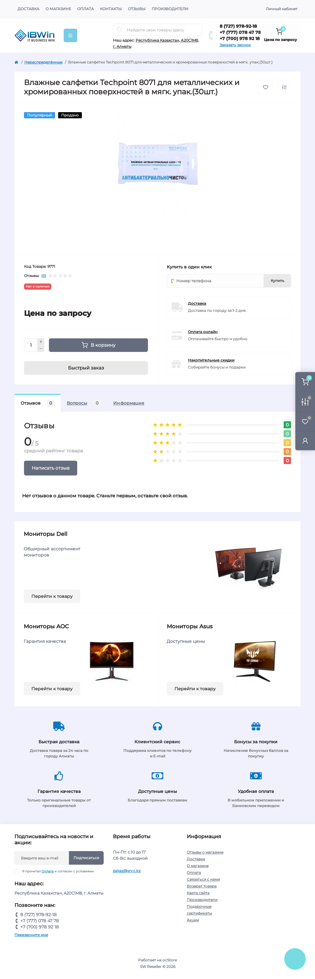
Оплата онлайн (202, 331)
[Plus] (41, 341)
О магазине (58, 8)
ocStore (169, 960)
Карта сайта (198, 893)
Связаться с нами (203, 879)
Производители (170, 8)
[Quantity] (31, 345)
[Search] (119, 30)
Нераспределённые (43, 62)
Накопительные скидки (211, 360)
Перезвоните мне (31, 934)
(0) (43, 276)
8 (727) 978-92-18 (238, 26)
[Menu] (70, 35)
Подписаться (86, 857)
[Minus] (41, 348)
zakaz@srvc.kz (127, 870)
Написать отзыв (51, 468)
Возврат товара (202, 886)
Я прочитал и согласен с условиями (58, 871)
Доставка (28, 8)
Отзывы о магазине (205, 852)
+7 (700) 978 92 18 (240, 38)
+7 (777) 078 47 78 (240, 32)
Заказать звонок (235, 45)
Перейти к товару (52, 596)
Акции (193, 920)
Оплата (85, 8)
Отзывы (137, 8)
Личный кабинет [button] (281, 8)
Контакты (111, 8)
